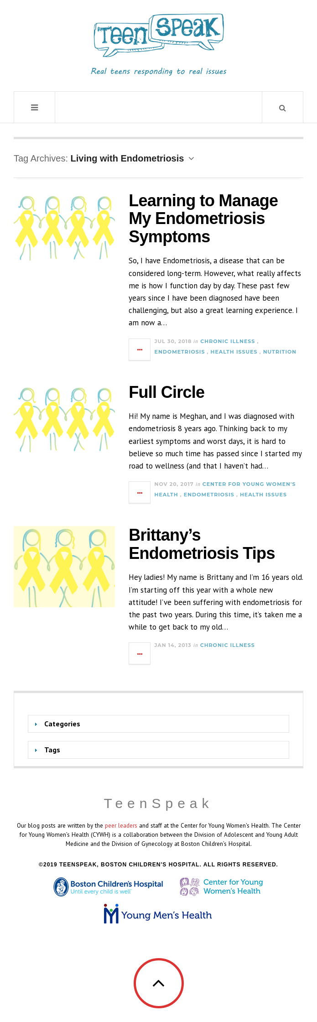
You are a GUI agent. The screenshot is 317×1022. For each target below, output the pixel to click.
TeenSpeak (158, 803)
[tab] (158, 724)
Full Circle (166, 392)
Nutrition (279, 352)
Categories (62, 723)
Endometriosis (180, 352)
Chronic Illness (227, 341)
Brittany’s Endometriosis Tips (202, 544)
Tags (52, 749)
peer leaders (121, 825)
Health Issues (234, 352)
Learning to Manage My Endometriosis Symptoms (203, 218)
